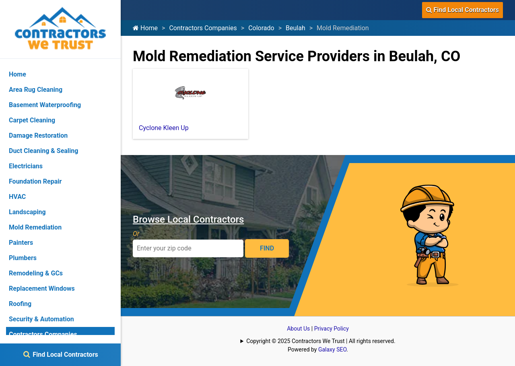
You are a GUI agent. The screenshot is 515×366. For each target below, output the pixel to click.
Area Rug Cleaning (35, 89)
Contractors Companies (203, 28)
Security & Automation (41, 319)
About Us (298, 328)
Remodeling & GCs (36, 273)
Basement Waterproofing (45, 105)
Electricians (26, 166)
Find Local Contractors (462, 10)
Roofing (20, 304)
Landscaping (27, 212)
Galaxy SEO (332, 349)
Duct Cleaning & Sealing (43, 151)
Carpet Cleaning (32, 120)
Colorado (261, 28)
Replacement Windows (42, 288)
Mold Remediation (35, 227)
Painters (21, 242)
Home (145, 28)
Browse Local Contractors (188, 219)
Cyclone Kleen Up (164, 128)
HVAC (17, 197)
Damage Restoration (38, 135)
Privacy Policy (331, 328)
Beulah (295, 28)
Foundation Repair (35, 181)
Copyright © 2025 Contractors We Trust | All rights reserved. (320, 341)
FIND (267, 248)
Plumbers (23, 258)
